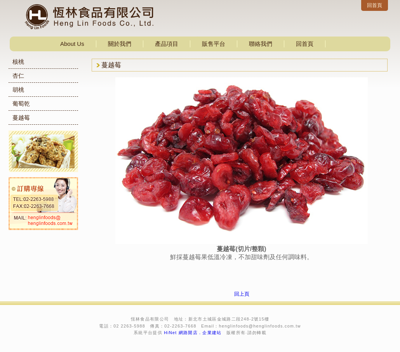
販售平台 (213, 43)
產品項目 (166, 43)
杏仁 (18, 75)
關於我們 (119, 43)
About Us (72, 43)
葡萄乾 (21, 103)
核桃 (18, 61)
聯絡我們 (260, 43)
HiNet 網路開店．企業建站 (193, 332)
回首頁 (374, 5)
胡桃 (18, 89)
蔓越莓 (21, 117)
